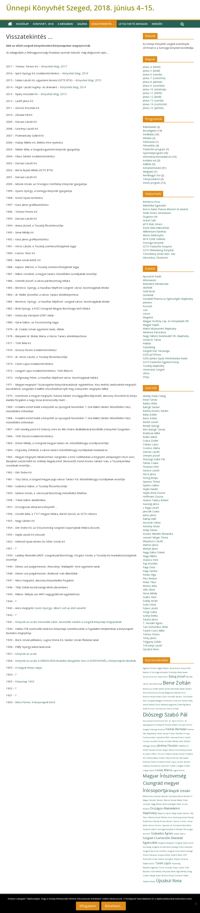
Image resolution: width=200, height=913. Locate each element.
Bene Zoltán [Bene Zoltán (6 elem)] (177, 682)
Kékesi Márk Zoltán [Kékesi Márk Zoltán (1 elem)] (156, 758)
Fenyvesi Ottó (151, 466)
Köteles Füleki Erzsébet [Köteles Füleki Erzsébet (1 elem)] (154, 762)
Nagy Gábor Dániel (154, 552)
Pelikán (147, 343)
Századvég (149, 347)
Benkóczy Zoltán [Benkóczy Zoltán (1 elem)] (150, 689)
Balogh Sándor (151, 407)
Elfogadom (87, 906)
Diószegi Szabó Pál (154, 459)
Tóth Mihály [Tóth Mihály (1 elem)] (156, 871)
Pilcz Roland (150, 578)
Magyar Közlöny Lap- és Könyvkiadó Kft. (166, 321)
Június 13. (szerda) (153, 100)
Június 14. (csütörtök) (155, 104)
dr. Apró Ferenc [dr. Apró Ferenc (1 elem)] (176, 721)
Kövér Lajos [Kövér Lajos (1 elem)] (170, 762)
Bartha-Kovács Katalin (155, 411)
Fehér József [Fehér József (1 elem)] (163, 733)
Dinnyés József (151, 455)
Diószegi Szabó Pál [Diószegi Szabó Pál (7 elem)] (165, 714)
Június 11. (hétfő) (152, 93)
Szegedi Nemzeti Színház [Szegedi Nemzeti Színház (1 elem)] (155, 851)
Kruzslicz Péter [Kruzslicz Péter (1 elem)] (150, 754)
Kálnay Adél (149, 519)
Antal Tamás (150, 399)
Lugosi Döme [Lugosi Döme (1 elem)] (179, 770)
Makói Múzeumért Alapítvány (159, 328)
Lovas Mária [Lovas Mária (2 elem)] (163, 770)
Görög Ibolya (150, 478)
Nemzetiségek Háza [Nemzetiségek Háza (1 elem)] (172, 804)
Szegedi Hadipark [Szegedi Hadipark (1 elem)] (166, 843)
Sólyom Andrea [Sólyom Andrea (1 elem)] (181, 859)
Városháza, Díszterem (155, 257)
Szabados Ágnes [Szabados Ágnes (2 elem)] (162, 833)
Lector (146, 313)
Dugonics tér (150, 216)
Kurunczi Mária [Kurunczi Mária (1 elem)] (165, 754)
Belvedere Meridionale (155, 284)
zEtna (146, 373)
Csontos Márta (151, 448)
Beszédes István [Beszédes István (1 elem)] (178, 689)
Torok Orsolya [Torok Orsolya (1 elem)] (165, 867)
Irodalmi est (149, 160)
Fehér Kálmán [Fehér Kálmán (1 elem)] (176, 733)
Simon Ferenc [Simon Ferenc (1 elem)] (155, 825)
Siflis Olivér (149, 589)
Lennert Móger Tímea (155, 537)
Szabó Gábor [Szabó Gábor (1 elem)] (180, 833)
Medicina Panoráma (154, 332)
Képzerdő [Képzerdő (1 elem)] (170, 758)
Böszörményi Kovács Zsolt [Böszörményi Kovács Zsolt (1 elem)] (155, 696)
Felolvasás (149, 141)
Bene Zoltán (150, 418)
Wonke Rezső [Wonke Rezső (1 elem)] (167, 875)
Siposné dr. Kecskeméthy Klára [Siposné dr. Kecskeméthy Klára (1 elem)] (176, 825)
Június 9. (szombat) (154, 85)
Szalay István (150, 600)
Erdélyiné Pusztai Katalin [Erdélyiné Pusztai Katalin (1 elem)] (167, 725)
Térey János (149, 638)
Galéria (82, 24)
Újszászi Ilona (151, 649)
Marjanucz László (153, 541)
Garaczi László (151, 470)
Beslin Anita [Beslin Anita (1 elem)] (164, 689)
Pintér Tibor (149, 582)
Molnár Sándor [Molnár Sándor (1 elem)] (156, 800)
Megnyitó (148, 171)
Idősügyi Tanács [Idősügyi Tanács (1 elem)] (149, 746)
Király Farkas (150, 530)
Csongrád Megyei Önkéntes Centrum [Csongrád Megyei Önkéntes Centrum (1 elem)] (164, 700)
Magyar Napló (151, 325)
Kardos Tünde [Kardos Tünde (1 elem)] (155, 750)
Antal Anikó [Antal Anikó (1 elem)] (175, 668)
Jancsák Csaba (151, 511)
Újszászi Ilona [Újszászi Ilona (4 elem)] (169, 880)
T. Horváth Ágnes (153, 623)
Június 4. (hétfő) (152, 67)
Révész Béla (150, 586)
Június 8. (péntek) (152, 82)
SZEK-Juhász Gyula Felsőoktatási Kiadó (165, 358)
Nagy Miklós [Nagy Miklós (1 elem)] (156, 804)
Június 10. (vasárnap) (154, 89)
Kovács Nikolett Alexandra (158, 533)
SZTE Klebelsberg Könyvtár (158, 250)
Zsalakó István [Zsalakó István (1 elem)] (149, 881)
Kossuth (147, 306)
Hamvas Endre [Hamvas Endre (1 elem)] (177, 737)
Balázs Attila (150, 403)
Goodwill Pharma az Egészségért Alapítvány (168, 298)
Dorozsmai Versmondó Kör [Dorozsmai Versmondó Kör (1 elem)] (155, 721)
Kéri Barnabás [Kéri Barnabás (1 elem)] (181, 758)
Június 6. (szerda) (152, 74)
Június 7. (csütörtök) (154, 78)
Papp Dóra (149, 567)
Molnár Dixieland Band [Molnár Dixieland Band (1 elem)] (172, 796)
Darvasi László (151, 451)
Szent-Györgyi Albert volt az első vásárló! (60, 608)
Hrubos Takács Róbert (155, 500)
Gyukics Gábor (151, 485)
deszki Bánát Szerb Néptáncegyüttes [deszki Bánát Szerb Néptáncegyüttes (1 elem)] (160, 704)
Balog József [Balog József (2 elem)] (177, 676)
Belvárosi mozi (151, 201)
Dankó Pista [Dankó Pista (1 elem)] (187, 700)
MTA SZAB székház (154, 239)
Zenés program (152, 182)
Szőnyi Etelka (150, 615)
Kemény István (151, 526)
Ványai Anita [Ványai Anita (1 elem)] (155, 875)
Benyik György (151, 425)
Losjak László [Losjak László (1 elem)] (149, 770)
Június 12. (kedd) (152, 96)
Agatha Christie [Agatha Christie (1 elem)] (150, 668)
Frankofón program (154, 149)
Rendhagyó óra (151, 175)
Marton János (150, 545)
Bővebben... (113, 906)
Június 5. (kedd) (151, 70)
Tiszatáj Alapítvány (153, 365)
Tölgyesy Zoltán (152, 641)
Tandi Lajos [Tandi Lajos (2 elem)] (163, 863)
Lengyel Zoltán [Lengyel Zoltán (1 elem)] (183, 766)
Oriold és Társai (152, 339)
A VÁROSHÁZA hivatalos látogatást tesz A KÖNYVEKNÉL (72, 660)
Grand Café (149, 220)
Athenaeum (149, 280)
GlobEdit (147, 287)
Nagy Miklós (150, 556)
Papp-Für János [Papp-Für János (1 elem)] (164, 813)
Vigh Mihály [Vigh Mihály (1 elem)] (181, 871)
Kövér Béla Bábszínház (156, 227)
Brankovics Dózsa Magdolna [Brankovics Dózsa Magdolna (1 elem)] (161, 692)
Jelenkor (147, 302)
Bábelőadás (149, 127)
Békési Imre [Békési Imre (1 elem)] (180, 692)
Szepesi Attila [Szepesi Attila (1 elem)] (164, 855)
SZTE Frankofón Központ (157, 246)
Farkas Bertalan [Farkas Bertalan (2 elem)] (176, 729)
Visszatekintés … (103, 24)
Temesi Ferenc (151, 634)
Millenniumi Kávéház (154, 231)
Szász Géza (149, 604)
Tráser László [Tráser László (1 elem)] (178, 867)
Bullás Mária (150, 437)
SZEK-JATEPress (152, 354)
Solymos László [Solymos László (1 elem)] (150, 829)
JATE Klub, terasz (152, 224)
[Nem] (195, 904)
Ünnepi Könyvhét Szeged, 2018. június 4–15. (80, 8)
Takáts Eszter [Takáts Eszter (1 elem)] (149, 863)
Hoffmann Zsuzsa (153, 496)
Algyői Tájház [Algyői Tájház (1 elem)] (163, 668)
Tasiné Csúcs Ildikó (154, 630)
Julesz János (149, 515)
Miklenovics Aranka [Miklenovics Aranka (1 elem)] (152, 796)
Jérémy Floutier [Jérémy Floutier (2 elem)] (167, 746)
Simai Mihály (150, 593)
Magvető (148, 317)
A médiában (65, 24)
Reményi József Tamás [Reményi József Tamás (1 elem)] (183, 817)
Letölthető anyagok (133, 24)
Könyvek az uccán (26, 622)
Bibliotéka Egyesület (154, 205)
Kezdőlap (22, 24)
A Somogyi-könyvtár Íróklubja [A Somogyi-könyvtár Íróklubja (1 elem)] (163, 672)
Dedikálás (148, 134)
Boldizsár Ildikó (151, 433)
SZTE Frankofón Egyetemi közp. (161, 362)
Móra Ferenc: (35, 702)
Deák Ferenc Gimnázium (157, 213)
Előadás (147, 138)
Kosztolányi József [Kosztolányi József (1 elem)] (183, 750)
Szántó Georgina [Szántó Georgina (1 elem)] (165, 859)
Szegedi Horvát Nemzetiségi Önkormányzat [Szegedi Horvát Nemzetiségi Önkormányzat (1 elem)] (172, 847)
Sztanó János (150, 619)
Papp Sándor (150, 571)
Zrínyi (146, 377)
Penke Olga (149, 574)
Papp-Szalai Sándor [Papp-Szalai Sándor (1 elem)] (181, 813)
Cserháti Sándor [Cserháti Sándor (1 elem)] (174, 696)
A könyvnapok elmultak (122, 660)
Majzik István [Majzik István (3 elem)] (179, 790)
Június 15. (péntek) (153, 108)
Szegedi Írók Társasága (156, 351)
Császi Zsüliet (150, 440)
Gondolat (148, 295)
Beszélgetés (150, 130)
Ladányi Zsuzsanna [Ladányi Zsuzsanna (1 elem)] (151, 766)
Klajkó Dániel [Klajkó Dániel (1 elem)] (168, 750)
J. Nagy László (151, 507)
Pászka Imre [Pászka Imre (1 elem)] (166, 817)
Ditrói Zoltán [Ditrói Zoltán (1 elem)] (173, 708)
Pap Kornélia (150, 563)
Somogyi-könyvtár (153, 242)
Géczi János (149, 474)
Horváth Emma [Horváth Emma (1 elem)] (157, 741)
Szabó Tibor (150, 597)
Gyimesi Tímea (151, 481)
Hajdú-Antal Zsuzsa (154, 492)
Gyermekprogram (153, 153)
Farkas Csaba (150, 463)
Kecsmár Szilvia (152, 522)
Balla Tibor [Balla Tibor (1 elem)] (163, 677)
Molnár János (150, 548)
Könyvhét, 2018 (43, 24)
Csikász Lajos (150, 444)
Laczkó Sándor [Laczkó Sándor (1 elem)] (183, 762)
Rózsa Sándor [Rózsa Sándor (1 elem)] (166, 821)
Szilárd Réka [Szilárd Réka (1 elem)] (176, 855)
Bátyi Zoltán (150, 414)
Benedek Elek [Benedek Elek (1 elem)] (155, 684)
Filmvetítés (149, 145)
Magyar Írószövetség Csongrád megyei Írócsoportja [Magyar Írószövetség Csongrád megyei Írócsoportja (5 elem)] (164, 783)
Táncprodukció (151, 179)
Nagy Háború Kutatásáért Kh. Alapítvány (166, 336)
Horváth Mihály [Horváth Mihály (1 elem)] (171, 741)
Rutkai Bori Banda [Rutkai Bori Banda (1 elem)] (151, 821)
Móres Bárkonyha (153, 235)
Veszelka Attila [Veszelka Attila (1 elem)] (169, 871)
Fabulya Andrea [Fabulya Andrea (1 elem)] (157, 729)
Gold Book (149, 291)
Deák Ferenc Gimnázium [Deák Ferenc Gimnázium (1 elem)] (154, 708)
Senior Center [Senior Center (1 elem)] (180, 821)
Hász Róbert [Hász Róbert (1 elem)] (184, 741)
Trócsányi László (152, 645)
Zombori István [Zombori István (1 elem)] (181, 875)
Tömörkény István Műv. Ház (159, 254)
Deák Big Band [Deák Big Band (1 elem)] (184, 704)
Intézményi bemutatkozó (157, 156)
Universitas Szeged (153, 369)
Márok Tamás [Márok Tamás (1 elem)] (170, 800)
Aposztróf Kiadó (152, 276)
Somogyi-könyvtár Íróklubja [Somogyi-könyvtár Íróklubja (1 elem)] (169, 829)
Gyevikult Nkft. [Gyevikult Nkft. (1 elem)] (163, 737)
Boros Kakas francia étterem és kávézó (165, 209)
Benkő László (150, 422)
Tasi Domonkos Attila (155, 627)
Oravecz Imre (150, 559)
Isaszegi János (151, 504)
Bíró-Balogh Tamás (154, 429)
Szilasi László (150, 608)
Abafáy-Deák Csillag (154, 396)
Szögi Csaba (150, 612)
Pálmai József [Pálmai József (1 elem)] (154, 817)
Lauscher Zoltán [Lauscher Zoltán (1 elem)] (168, 766)
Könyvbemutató (152, 168)
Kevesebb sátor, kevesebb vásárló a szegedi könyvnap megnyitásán (80, 622)
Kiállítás (147, 164)
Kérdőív (157, 24)
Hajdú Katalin (150, 489)
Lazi (145, 310)
